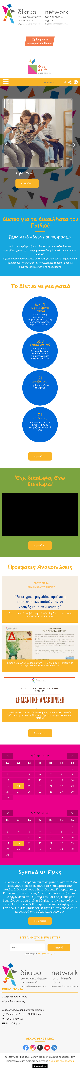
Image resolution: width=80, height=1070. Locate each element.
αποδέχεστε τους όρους (46, 954)
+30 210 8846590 (12, 1018)
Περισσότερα (27, 183)
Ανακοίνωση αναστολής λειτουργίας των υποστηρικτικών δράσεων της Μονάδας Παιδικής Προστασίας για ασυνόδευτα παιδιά (40, 715)
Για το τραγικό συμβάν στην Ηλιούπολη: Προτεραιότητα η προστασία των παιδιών (40, 614)
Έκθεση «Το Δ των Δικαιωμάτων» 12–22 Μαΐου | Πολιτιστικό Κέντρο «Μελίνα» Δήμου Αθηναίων (40, 664)
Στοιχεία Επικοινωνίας (14, 996)
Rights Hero (24, 173)
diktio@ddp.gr (11, 1023)
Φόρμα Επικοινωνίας (13, 1001)
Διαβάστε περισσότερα (61, 1060)
